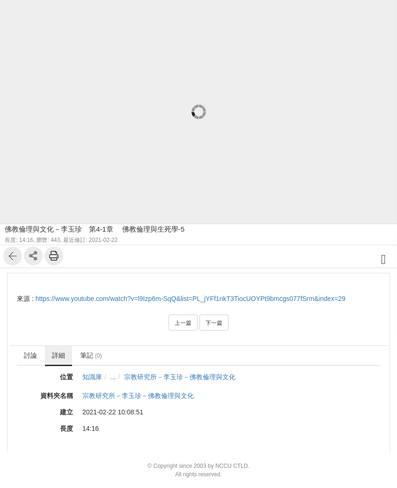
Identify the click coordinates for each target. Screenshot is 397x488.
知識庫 (92, 377)
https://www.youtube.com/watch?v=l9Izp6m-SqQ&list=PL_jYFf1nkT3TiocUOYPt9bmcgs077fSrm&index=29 (191, 298)
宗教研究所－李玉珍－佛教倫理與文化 (179, 377)
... (113, 377)
